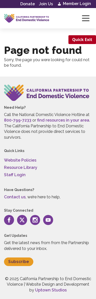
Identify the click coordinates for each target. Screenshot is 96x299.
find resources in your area (63, 120)
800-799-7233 (17, 120)
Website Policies (20, 160)
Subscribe (18, 261)
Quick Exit (82, 39)
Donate (27, 4)
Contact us (15, 197)
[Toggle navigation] (85, 18)
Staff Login (15, 174)
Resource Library (20, 167)
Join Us (46, 4)
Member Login (74, 4)
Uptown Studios (51, 290)
